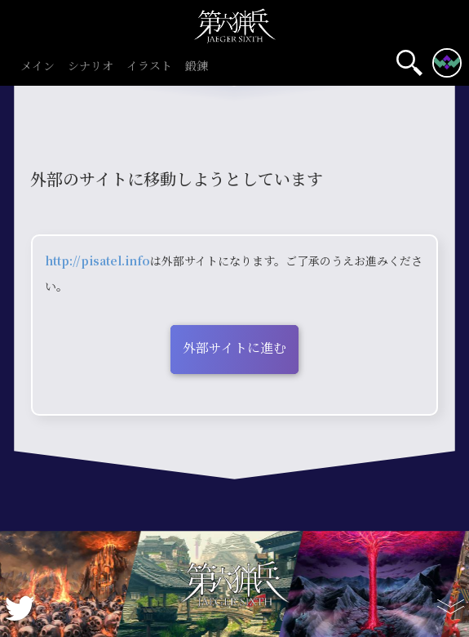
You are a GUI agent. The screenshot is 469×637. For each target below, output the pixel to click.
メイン (37, 67)
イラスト (149, 67)
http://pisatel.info (97, 260)
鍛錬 (197, 67)
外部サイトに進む (234, 347)
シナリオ (90, 67)
